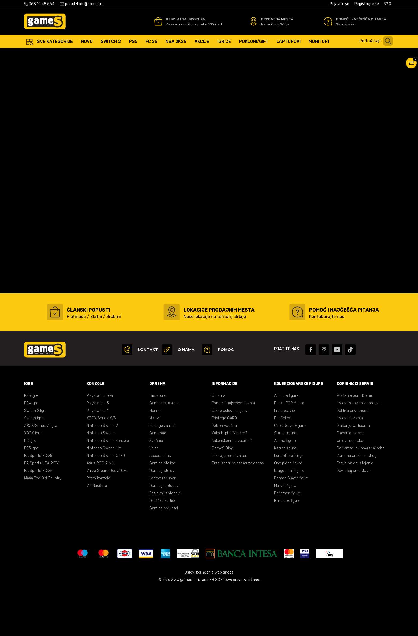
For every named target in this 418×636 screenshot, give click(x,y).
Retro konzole (98, 526)
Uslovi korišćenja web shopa (209, 620)
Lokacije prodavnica (229, 503)
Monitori (156, 458)
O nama (218, 443)
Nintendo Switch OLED (106, 503)
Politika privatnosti (352, 458)
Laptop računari (162, 526)
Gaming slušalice (164, 451)
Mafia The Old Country (42, 526)
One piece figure (288, 511)
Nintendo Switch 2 (102, 473)
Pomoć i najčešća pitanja (233, 451)
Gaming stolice (162, 511)
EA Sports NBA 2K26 (41, 511)
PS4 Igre (31, 451)
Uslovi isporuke (350, 488)
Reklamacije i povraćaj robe (361, 496)
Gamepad (157, 481)
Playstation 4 (98, 458)
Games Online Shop (40, 53)
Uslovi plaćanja (350, 466)
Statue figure (285, 481)
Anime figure (285, 488)
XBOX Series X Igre (40, 473)
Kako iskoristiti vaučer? (232, 488)
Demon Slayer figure (291, 526)
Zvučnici (156, 488)
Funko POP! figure (289, 451)
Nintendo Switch (101, 481)
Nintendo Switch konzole (108, 488)
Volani (154, 496)
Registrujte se (366, 4)
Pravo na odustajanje (355, 511)
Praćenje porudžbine (354, 443)
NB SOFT (216, 627)
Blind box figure (287, 548)
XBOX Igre (33, 481)
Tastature (157, 443)
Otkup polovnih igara (229, 458)
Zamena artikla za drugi (357, 503)
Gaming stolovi (162, 518)
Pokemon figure (287, 541)
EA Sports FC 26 (38, 518)
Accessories (160, 503)
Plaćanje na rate (351, 481)
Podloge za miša (163, 473)
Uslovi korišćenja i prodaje (359, 451)
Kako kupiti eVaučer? (229, 481)
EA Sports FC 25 (38, 503)
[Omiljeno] (387, 4)
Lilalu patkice (285, 458)
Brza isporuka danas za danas (238, 511)
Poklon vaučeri (224, 473)
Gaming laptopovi (164, 533)
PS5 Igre (31, 443)
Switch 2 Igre (35, 458)
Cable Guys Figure (289, 473)
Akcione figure (286, 443)
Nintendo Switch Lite (104, 496)
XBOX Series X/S (101, 466)
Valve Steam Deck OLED (107, 518)
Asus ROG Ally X (101, 511)
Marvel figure (285, 533)
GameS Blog (222, 496)
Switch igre (33, 466)
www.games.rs (183, 627)
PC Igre (30, 488)
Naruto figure (285, 496)
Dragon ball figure (289, 518)
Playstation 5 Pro (101, 443)
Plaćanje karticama (353, 473)
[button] (377, 41)
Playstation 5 (98, 451)
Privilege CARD (224, 466)
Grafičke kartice (162, 548)
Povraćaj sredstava (354, 518)
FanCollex (282, 466)
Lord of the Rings (289, 503)
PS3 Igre (31, 496)
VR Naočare (97, 533)
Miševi (154, 466)
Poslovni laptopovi (165, 541)
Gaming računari (163, 556)
